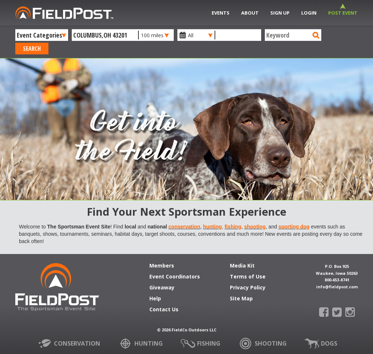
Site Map (241, 299)
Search (32, 49)
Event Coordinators (174, 277)
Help (155, 299)
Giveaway (161, 288)
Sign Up (280, 12)
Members (161, 266)
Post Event (342, 12)
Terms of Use (248, 277)
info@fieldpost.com (337, 286)
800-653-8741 (337, 279)
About (250, 12)
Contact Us (163, 310)
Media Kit (242, 266)
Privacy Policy (248, 288)
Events (220, 12)
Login (309, 12)
